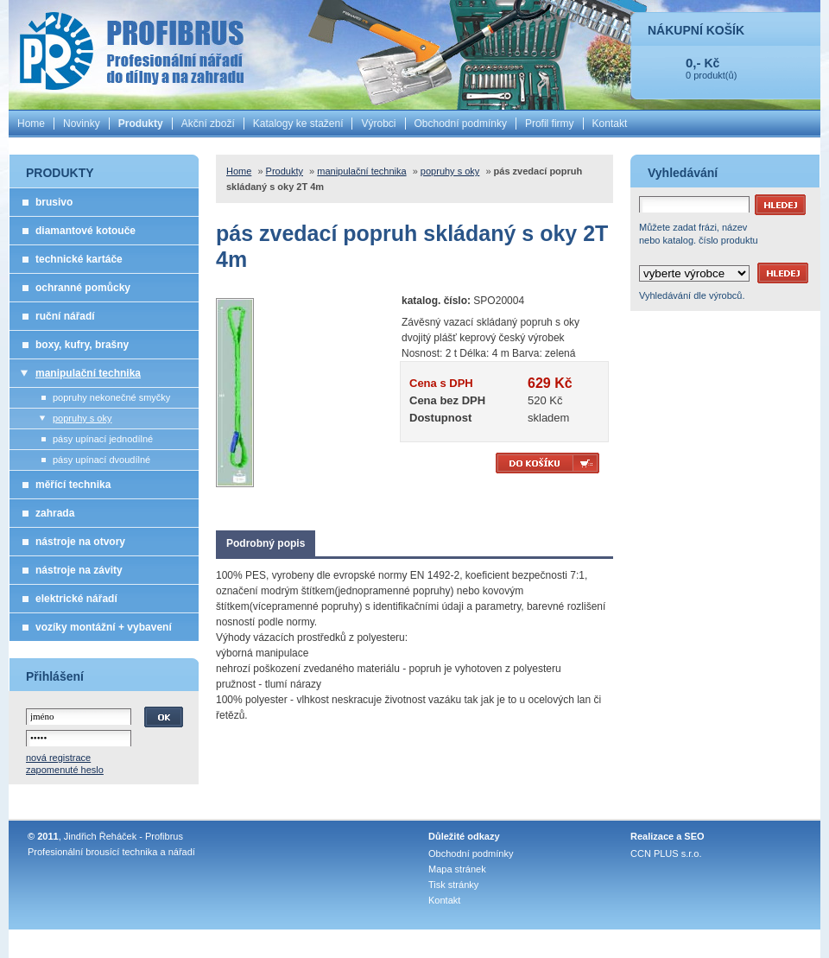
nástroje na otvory (80, 542)
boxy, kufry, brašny (82, 345)
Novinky (81, 123)
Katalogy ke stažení (298, 123)
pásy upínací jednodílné (103, 439)
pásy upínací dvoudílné (101, 459)
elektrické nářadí (76, 599)
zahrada (54, 513)
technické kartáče (79, 259)
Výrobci (378, 123)
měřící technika (73, 485)
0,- (693, 62)
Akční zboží (208, 123)
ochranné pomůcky (82, 288)
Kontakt (610, 123)
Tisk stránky (453, 884)
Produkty (140, 123)
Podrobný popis (265, 543)
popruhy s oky (82, 418)
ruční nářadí (65, 316)
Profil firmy (549, 123)
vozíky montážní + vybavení (103, 627)
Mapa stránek (457, 869)
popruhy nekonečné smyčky (111, 397)
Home (31, 123)
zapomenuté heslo (65, 769)
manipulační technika (88, 373)
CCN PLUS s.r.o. (666, 853)
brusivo (54, 202)
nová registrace (58, 757)
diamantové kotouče (85, 231)
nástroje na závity (79, 570)
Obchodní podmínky (460, 123)
